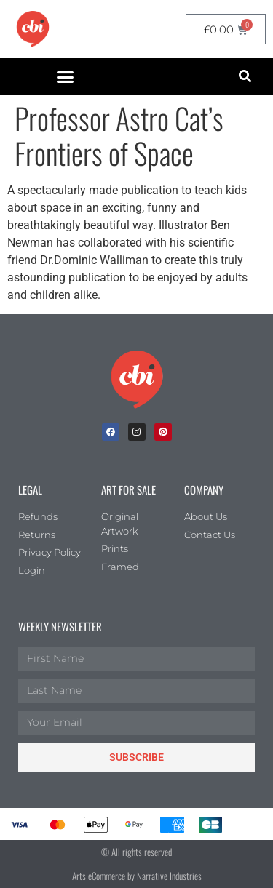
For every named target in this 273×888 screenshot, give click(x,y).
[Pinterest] (163, 432)
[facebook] (110, 432)
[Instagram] (137, 432)
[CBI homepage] (33, 29)
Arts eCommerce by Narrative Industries (137, 875)
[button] (65, 76)
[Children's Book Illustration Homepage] (137, 380)
